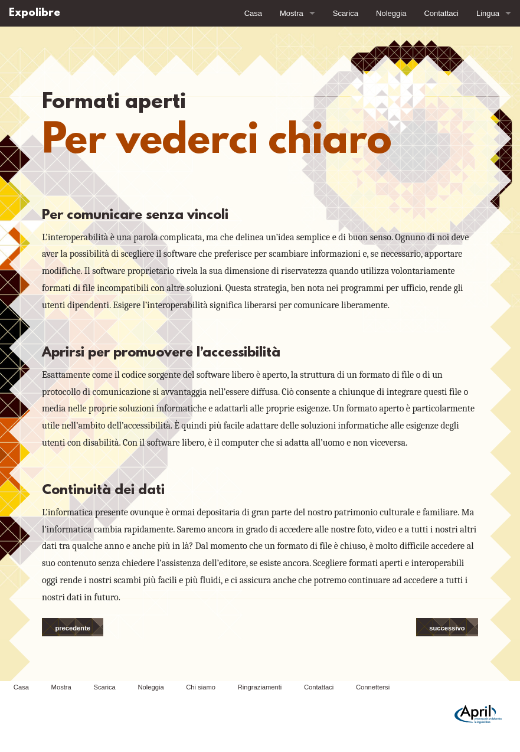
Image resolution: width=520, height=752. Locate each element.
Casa (253, 13)
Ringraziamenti (260, 687)
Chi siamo (200, 687)
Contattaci (441, 13)
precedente (72, 628)
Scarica (345, 13)
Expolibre (34, 13)
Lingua (487, 13)
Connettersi (373, 687)
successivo (447, 628)
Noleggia (391, 13)
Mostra (291, 13)
